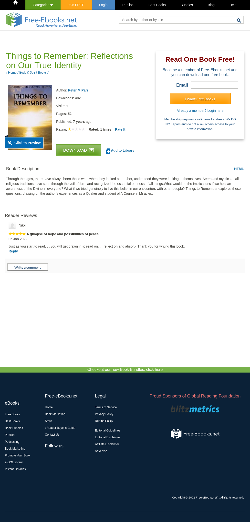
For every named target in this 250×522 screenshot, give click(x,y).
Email (182, 85)
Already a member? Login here (200, 111)
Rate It (120, 129)
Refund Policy (104, 421)
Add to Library (120, 151)
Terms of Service (106, 407)
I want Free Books (200, 98)
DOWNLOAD (78, 150)
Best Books (157, 5)
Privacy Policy (104, 414)
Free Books (12, 414)
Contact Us (52, 434)
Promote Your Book (17, 455)
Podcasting (12, 441)
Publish (128, 5)
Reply (13, 251)
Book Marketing (15, 448)
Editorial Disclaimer (107, 437)
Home (49, 407)
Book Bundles (14, 428)
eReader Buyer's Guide (60, 428)
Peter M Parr (78, 90)
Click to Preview (27, 143)
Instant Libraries (15, 469)
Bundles (186, 5)
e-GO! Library (14, 462)
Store (48, 421)
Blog (211, 5)
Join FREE (76, 5)
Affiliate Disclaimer (107, 444)
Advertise (101, 451)
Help (233, 5)
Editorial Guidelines (107, 430)
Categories (43, 5)
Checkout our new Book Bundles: (125, 369)
